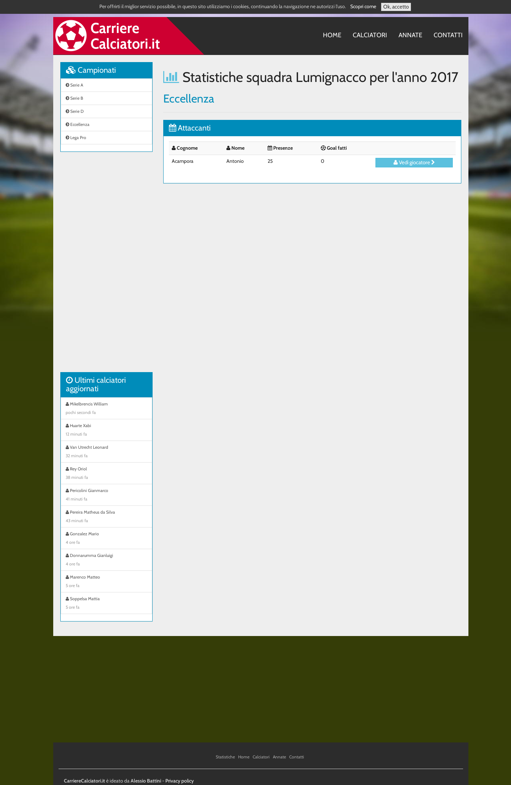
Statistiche (225, 756)
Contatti (448, 35)
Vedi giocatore (414, 162)
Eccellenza (77, 124)
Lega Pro (76, 137)
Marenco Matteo (106, 582)
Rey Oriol (106, 474)
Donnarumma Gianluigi (106, 560)
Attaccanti (190, 128)
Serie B (74, 98)
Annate (410, 35)
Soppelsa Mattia (106, 604)
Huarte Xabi (106, 430)
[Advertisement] (106, 265)
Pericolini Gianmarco (106, 495)
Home (332, 35)
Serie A (74, 85)
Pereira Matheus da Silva (106, 517)
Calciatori (370, 35)
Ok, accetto (396, 7)
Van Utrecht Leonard (106, 452)
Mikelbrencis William (106, 409)
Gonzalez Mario (106, 539)
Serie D (75, 111)
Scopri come (363, 6)
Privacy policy (179, 781)
